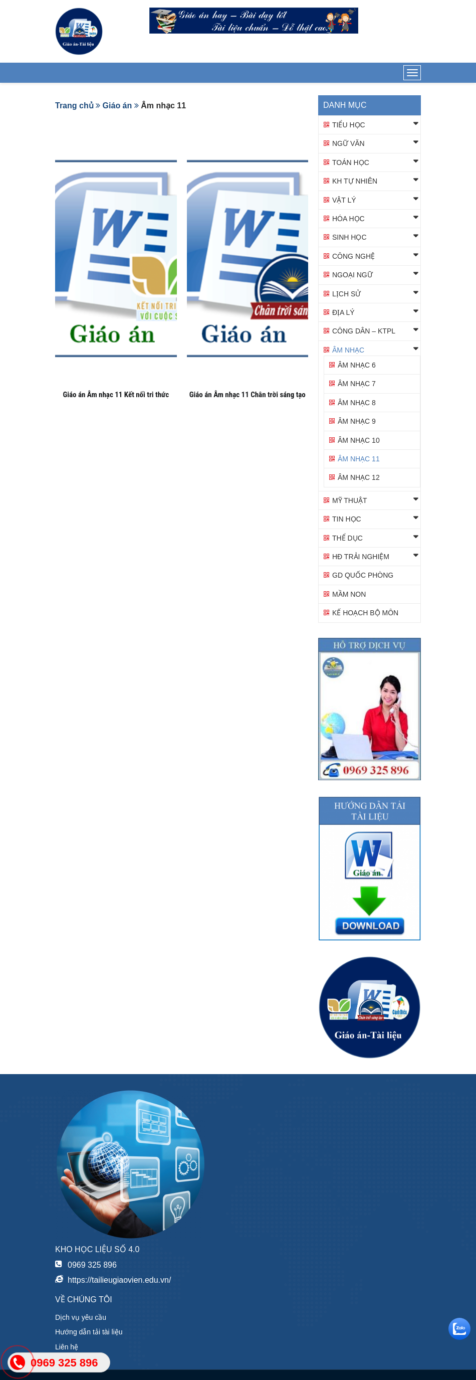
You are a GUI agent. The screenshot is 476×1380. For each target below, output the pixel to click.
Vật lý (344, 200)
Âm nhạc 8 (357, 403)
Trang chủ (74, 105)
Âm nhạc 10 (359, 440)
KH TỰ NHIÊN (354, 181)
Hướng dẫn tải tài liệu (89, 1332)
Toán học (350, 162)
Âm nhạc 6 (357, 365)
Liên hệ (66, 1347)
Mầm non (349, 594)
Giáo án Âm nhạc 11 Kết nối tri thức (116, 394)
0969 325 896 (92, 1265)
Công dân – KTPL (363, 331)
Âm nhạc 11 (359, 459)
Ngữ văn (348, 143)
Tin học (346, 519)
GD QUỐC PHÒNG (362, 575)
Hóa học (348, 219)
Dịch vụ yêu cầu (80, 1317)
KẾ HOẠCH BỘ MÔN (365, 613)
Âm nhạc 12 (359, 477)
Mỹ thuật (349, 500)
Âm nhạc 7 (357, 384)
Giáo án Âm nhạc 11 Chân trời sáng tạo (247, 394)
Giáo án (117, 105)
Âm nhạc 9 (357, 421)
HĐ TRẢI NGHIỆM (360, 557)
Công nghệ (353, 256)
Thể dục (347, 538)
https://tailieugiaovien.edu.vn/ (119, 1280)
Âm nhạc (348, 350)
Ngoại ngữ (352, 275)
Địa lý (343, 312)
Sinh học (349, 237)
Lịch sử (346, 294)
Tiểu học (348, 125)
